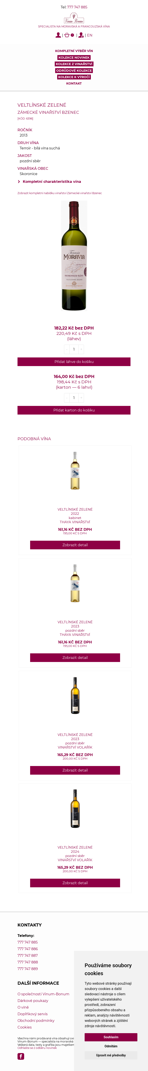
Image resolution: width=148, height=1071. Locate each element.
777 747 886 (28, 949)
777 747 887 (28, 955)
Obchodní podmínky (36, 1021)
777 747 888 (28, 962)
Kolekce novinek (74, 58)
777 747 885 (77, 7)
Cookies (25, 1027)
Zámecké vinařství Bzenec (48, 112)
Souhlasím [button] (111, 1037)
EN (89, 35)
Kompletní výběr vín (74, 51)
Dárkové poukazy (33, 1001)
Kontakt (74, 83)
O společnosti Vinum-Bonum (43, 994)
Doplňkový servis (33, 1014)
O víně (23, 1007)
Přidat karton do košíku (74, 410)
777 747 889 (28, 969)
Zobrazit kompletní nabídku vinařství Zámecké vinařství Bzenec (60, 193)
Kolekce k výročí (74, 77)
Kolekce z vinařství (74, 64)
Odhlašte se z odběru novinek (37, 1048)
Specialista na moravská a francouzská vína (74, 26)
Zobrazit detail (75, 545)
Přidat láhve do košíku (74, 362)
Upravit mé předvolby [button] (111, 1055)
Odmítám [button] (111, 1046)
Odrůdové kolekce (74, 71)
